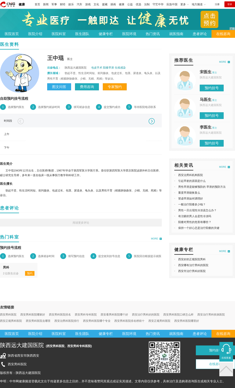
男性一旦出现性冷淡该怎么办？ (197, 210)
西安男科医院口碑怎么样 (178, 314)
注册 (217, 4)
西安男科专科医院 (86, 314)
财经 (62, 4)
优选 (138, 4)
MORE (154, 238)
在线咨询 (223, 34)
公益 (130, 4)
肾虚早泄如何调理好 (190, 198)
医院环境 (129, 34)
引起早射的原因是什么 (192, 180)
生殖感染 (120, 67)
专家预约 (115, 87)
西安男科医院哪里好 (186, 320)
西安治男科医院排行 (66, 320)
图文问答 (59, 87)
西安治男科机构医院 (190, 175)
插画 (113, 4)
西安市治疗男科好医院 (192, 271)
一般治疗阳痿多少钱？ (192, 204)
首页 (37, 4)
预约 (30, 273)
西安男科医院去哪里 (38, 320)
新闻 (46, 4)
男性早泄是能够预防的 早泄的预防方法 (202, 186)
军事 (54, 4)
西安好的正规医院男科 (192, 259)
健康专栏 (106, 34)
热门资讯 (153, 34)
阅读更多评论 (81, 222)
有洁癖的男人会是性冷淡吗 (194, 216)
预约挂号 (212, 88)
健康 (22, 4)
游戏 (88, 4)
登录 (229, 4)
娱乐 (71, 4)
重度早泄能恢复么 (189, 192)
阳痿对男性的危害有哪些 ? (194, 222)
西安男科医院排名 (60, 314)
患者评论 (200, 34)
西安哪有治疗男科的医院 (193, 265)
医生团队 (82, 34)
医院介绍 (35, 34)
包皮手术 (96, 67)
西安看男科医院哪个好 (114, 314)
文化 (96, 4)
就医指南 (176, 34)
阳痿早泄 (108, 67)
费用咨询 (87, 87)
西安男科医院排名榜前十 (129, 320)
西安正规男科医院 (11, 320)
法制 (147, 4)
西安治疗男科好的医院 (145, 314)
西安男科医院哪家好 (32, 314)
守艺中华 (158, 4)
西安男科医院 (8, 314)
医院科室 (59, 34)
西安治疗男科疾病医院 (211, 314)
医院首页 (12, 34)
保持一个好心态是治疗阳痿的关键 (198, 227)
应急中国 (171, 4)
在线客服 (226, 357)
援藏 (105, 4)
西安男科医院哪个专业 (96, 320)
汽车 (79, 4)
